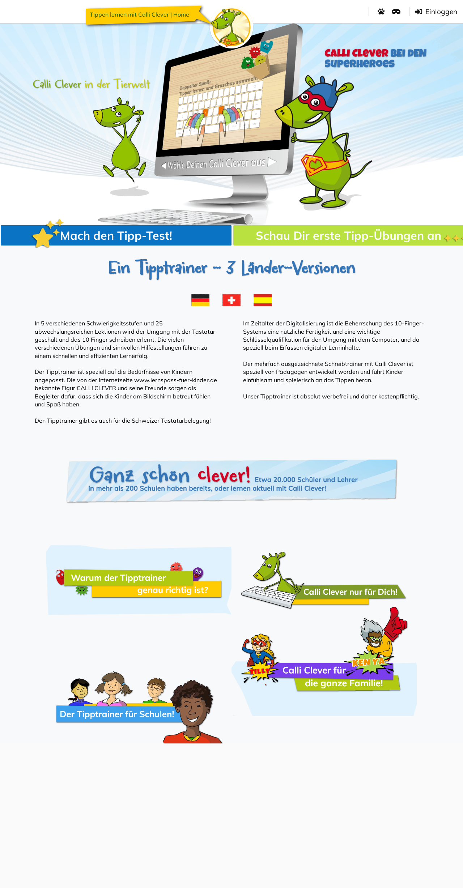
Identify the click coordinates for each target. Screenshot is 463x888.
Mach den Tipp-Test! (101, 235)
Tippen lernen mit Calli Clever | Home (139, 14)
